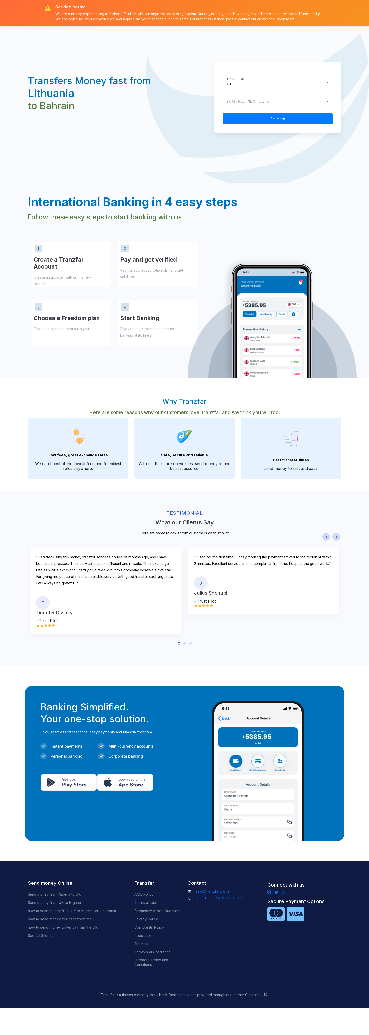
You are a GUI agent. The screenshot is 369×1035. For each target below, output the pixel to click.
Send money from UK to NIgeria (54, 902)
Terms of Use (145, 902)
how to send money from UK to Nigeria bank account (72, 910)
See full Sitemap (41, 935)
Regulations (144, 935)
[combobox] (316, 82)
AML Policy (143, 894)
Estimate (278, 119)
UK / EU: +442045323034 (219, 898)
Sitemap (141, 943)
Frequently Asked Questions (157, 910)
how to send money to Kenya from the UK (63, 927)
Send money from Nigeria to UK (54, 894)
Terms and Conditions (152, 952)
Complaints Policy (149, 927)
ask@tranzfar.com (212, 891)
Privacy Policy (146, 919)
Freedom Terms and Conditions (151, 962)
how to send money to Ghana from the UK (63, 919)
